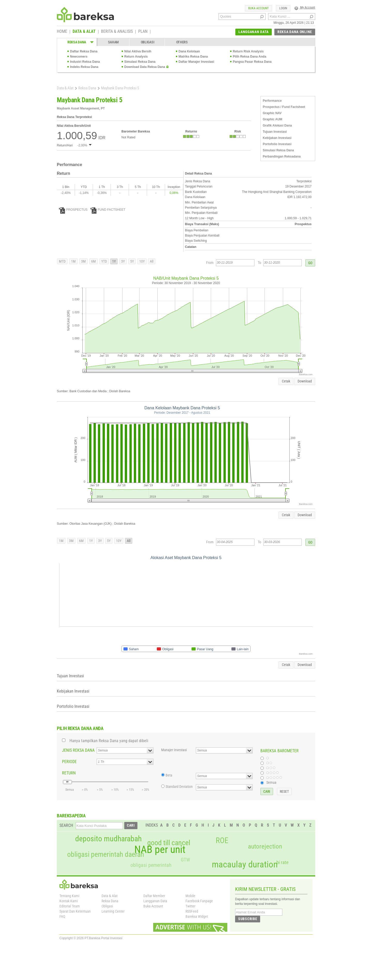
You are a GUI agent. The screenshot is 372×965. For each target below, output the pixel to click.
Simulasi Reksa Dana (140, 62)
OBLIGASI (147, 42)
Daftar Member (154, 896)
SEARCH (66, 825)
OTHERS (182, 42)
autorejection (265, 846)
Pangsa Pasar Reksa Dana (252, 62)
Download (305, 381)
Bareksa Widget (196, 916)
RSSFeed (191, 911)
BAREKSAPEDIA (71, 815)
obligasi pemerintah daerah (105, 854)
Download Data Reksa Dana (144, 67)
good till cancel (168, 842)
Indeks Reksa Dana (84, 67)
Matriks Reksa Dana (193, 56)
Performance (272, 101)
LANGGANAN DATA (253, 32)
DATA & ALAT (84, 32)
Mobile (190, 896)
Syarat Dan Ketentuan (75, 911)
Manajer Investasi (174, 750)
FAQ (62, 916)
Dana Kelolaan (189, 51)
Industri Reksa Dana (85, 62)
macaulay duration (245, 864)
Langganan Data (155, 901)
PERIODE (69, 761)
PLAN (143, 32)
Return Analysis (136, 56)
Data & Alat (65, 88)
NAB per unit (159, 849)
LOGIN (283, 8)
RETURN (69, 773)
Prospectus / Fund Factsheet (284, 107)
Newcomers (78, 56)
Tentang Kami (69, 896)
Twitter (190, 906)
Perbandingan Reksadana (282, 156)
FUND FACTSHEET (107, 209)
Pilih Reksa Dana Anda (249, 56)
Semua (271, 782)
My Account (304, 7)
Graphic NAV (272, 113)
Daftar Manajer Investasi (196, 62)
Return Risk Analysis (248, 51)
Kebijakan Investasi (277, 138)
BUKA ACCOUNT (258, 8)
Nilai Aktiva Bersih (137, 51)
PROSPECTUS (73, 209)
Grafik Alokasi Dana (277, 125)
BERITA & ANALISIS (117, 32)
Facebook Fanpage (199, 901)
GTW (185, 859)
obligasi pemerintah (151, 865)
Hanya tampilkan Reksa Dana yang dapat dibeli (108, 740)
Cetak (286, 381)
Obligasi (107, 906)
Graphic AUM (272, 119)
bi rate (282, 862)
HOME (62, 32)
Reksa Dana (87, 88)
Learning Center (113, 911)
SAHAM (113, 42)
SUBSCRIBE (247, 919)
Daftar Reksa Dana (83, 51)
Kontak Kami (68, 901)
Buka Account (153, 906)
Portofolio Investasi (277, 144)
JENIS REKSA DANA (78, 750)
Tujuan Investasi (275, 132)
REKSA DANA (76, 42)
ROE (222, 840)
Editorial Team (69, 906)
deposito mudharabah (108, 839)
